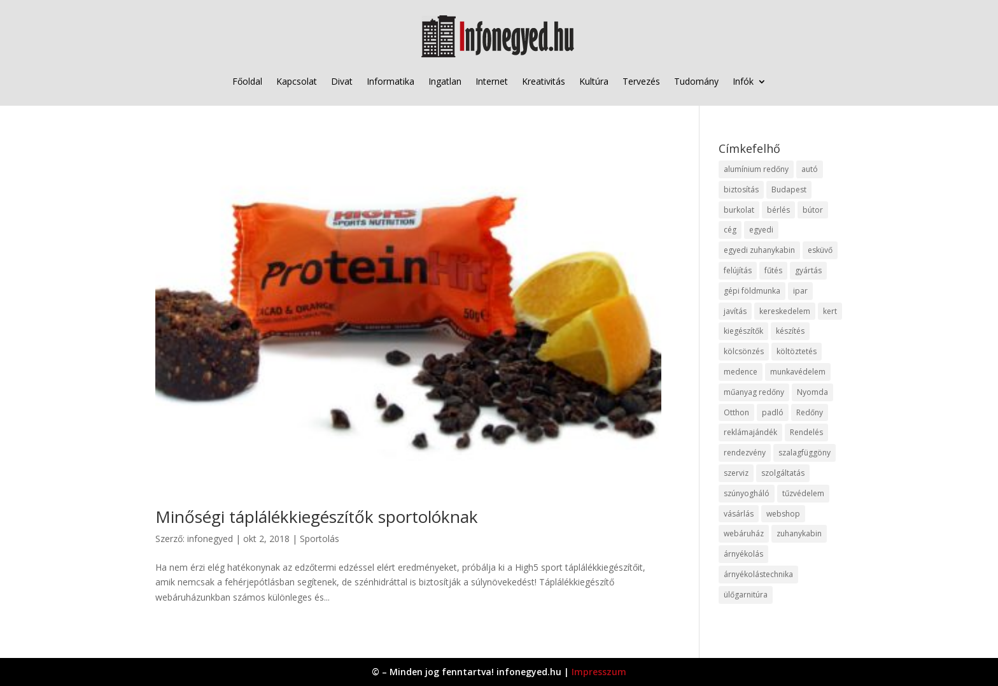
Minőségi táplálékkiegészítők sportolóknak (316, 516)
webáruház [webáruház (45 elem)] (744, 533)
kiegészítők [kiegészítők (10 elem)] (743, 330)
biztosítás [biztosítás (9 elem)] (741, 189)
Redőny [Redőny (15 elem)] (809, 412)
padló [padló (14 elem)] (773, 412)
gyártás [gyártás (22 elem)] (808, 270)
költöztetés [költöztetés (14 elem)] (797, 351)
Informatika (390, 81)
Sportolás (319, 538)
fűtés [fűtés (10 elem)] (773, 270)
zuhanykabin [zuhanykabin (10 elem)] (799, 533)
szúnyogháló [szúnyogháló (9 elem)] (747, 493)
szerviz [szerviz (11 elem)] (736, 473)
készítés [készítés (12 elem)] (790, 330)
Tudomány (696, 81)
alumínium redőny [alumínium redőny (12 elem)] (756, 169)
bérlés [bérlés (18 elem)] (778, 209)
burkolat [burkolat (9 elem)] (739, 209)
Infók (743, 81)
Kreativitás (543, 81)
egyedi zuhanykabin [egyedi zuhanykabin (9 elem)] (759, 250)
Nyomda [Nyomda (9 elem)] (812, 392)
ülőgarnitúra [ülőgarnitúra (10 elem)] (746, 594)
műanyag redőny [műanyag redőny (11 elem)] (754, 392)
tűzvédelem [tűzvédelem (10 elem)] (803, 493)
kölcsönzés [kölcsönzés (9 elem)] (744, 351)
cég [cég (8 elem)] (730, 229)
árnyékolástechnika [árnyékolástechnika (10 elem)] (758, 574)
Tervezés (641, 81)
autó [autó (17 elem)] (809, 169)
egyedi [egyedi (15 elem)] (761, 229)
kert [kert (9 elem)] (830, 311)
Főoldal (247, 81)
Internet (491, 81)
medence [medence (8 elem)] (740, 371)
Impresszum (599, 672)
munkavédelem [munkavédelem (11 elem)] (798, 371)
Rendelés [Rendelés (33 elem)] (806, 432)
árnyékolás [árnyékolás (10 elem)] (743, 553)
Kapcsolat (296, 81)
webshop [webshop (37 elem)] (783, 513)
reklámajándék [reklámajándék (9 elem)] (750, 432)
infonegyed (210, 538)
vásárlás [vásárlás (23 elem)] (739, 513)
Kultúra (593, 81)
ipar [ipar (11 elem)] (800, 290)
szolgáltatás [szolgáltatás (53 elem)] (783, 473)
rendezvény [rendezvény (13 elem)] (745, 452)
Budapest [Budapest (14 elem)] (788, 189)
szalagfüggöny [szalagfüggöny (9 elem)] (804, 452)
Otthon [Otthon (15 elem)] (736, 412)
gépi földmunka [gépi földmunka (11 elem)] (752, 290)
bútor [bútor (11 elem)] (813, 209)
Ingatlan (444, 81)
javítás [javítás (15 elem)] (735, 311)
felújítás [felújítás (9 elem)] (738, 270)
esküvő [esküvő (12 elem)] (820, 250)
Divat (342, 81)
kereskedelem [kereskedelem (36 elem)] (784, 311)
